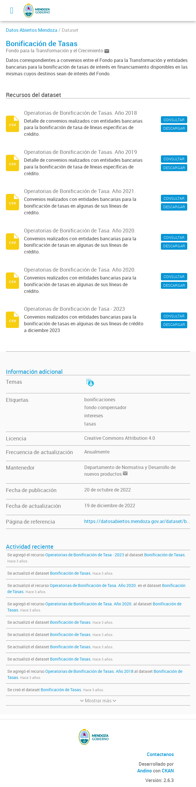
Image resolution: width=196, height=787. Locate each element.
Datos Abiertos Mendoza (31, 30)
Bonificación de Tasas (164, 554)
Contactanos (160, 754)
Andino (144, 770)
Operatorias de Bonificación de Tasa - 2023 (84, 554)
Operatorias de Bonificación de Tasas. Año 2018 (89, 671)
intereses (93, 415)
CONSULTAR (174, 119)
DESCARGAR (174, 128)
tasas (90, 424)
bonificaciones (99, 399)
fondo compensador (105, 407)
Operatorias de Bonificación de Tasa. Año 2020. (93, 585)
